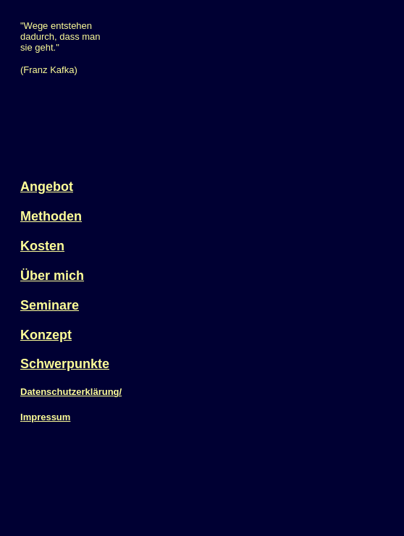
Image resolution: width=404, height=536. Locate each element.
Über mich (52, 275)
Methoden (51, 216)
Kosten (42, 246)
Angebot (46, 186)
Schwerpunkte (64, 364)
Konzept (46, 335)
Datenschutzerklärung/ (71, 391)
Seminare (49, 305)
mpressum (47, 417)
